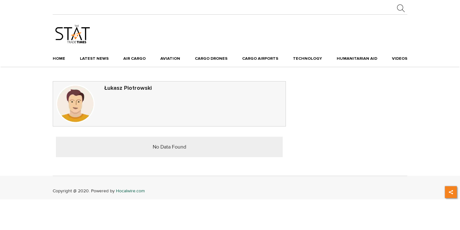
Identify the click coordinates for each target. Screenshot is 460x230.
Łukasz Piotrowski (128, 88)
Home (59, 58)
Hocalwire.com (130, 191)
